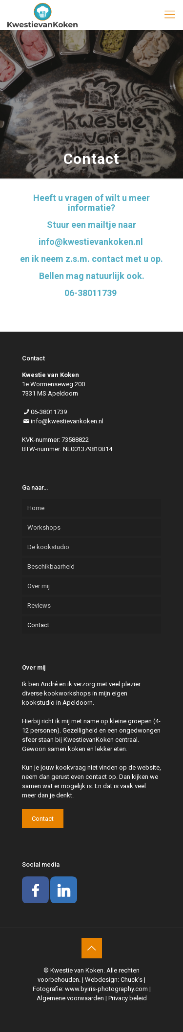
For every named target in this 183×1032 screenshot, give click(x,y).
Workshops (44, 527)
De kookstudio (48, 547)
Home (35, 508)
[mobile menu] (170, 14)
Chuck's (131, 979)
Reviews (39, 605)
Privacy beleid (127, 998)
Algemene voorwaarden (70, 998)
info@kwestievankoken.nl (67, 421)
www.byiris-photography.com (106, 988)
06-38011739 (49, 412)
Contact (38, 625)
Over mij (38, 586)
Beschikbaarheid (51, 566)
